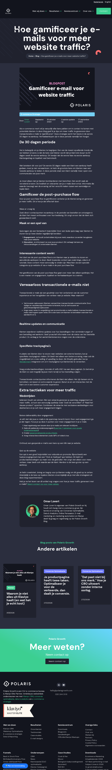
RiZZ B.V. (61, 767)
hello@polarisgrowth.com (61, 690)
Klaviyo (11, 588)
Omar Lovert (27, 121)
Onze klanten (36, 729)
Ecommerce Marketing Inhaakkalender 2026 (94, 757)
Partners (88, 737)
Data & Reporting (10, 736)
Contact (104, 11)
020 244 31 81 (61, 694)
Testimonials (36, 732)
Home (31, 56)
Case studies (36, 735)
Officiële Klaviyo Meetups (68, 737)
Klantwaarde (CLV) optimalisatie (38, 763)
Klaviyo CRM (28, 696)
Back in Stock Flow (11, 756)
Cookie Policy (91, 743)
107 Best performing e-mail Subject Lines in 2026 (96, 763)
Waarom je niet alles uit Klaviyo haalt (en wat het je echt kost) (19, 598)
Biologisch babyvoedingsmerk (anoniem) (70, 763)
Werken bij (89, 735)
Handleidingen (64, 734)
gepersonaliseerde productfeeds (43, 433)
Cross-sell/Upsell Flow (12, 762)
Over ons (89, 732)
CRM (33, 756)
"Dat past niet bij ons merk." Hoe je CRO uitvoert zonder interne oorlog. (93, 583)
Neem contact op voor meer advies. (43, 484)
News (33, 759)
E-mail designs (37, 738)
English (108, 2)
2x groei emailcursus (93, 767)
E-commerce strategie (12, 734)
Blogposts (62, 732)
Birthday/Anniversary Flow (14, 759)
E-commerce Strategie (30, 114)
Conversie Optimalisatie (55, 571)
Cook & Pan (63, 756)
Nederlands (98, 2)
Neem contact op (57, 661)
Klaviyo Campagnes (39, 767)
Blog (37, 56)
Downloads (62, 729)
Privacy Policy (91, 740)
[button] (38, 11)
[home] (8, 11)
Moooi (60, 759)
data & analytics (22, 699)
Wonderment (25, 362)
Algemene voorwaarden (95, 745)
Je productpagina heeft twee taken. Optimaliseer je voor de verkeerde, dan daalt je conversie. (57, 585)
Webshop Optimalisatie (13, 731)
